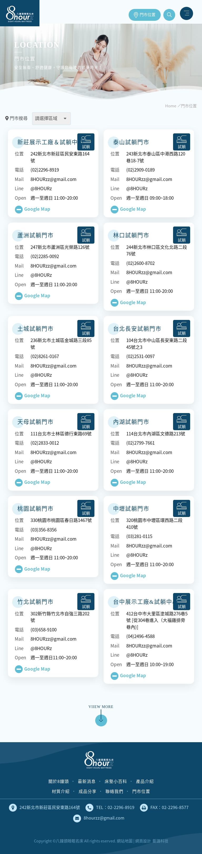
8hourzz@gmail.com (98, 818)
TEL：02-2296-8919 (109, 808)
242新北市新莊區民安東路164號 (44, 808)
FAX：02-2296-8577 (164, 808)
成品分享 (88, 791)
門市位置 (147, 15)
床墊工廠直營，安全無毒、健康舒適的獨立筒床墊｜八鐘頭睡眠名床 (19, 13)
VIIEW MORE (101, 712)
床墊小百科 (116, 781)
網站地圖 (125, 841)
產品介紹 (145, 781)
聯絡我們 (114, 791)
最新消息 (87, 781)
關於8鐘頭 (58, 781)
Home (170, 106)
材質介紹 (61, 791)
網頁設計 (143, 841)
